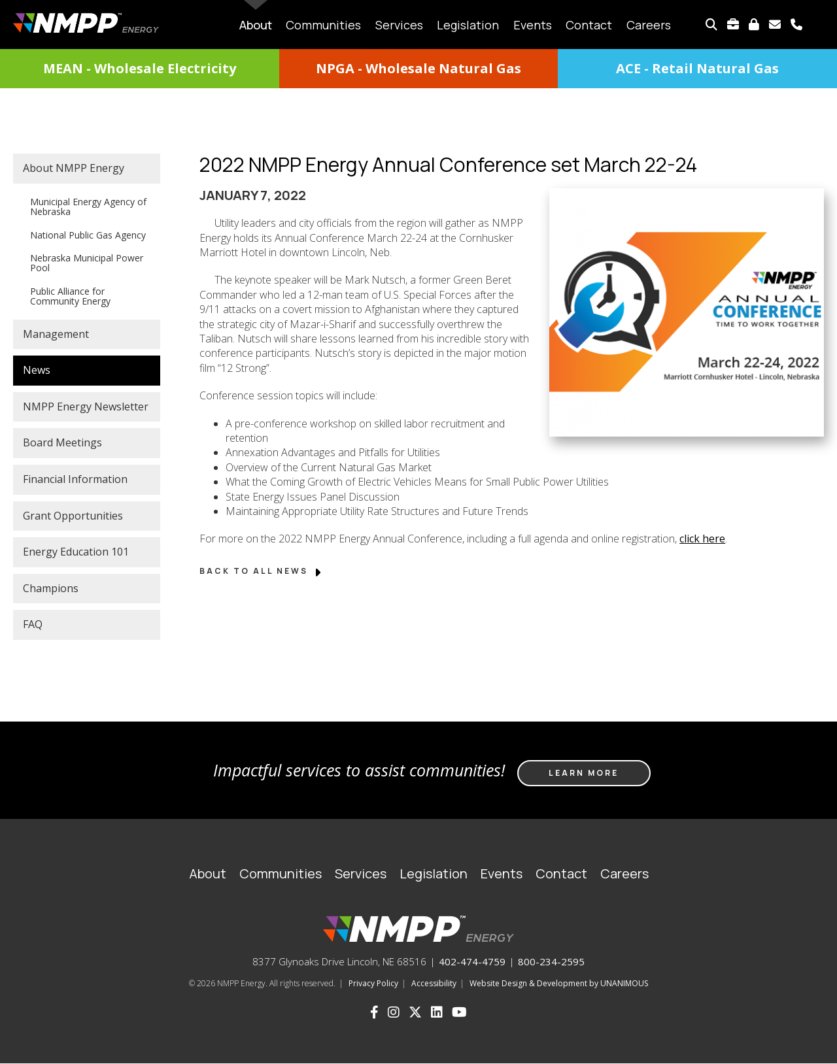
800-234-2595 (551, 961)
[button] (677, 452)
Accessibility (433, 983)
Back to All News (261, 570)
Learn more (584, 772)
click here (702, 538)
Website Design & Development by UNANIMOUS (559, 983)
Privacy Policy (373, 983)
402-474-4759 (472, 961)
